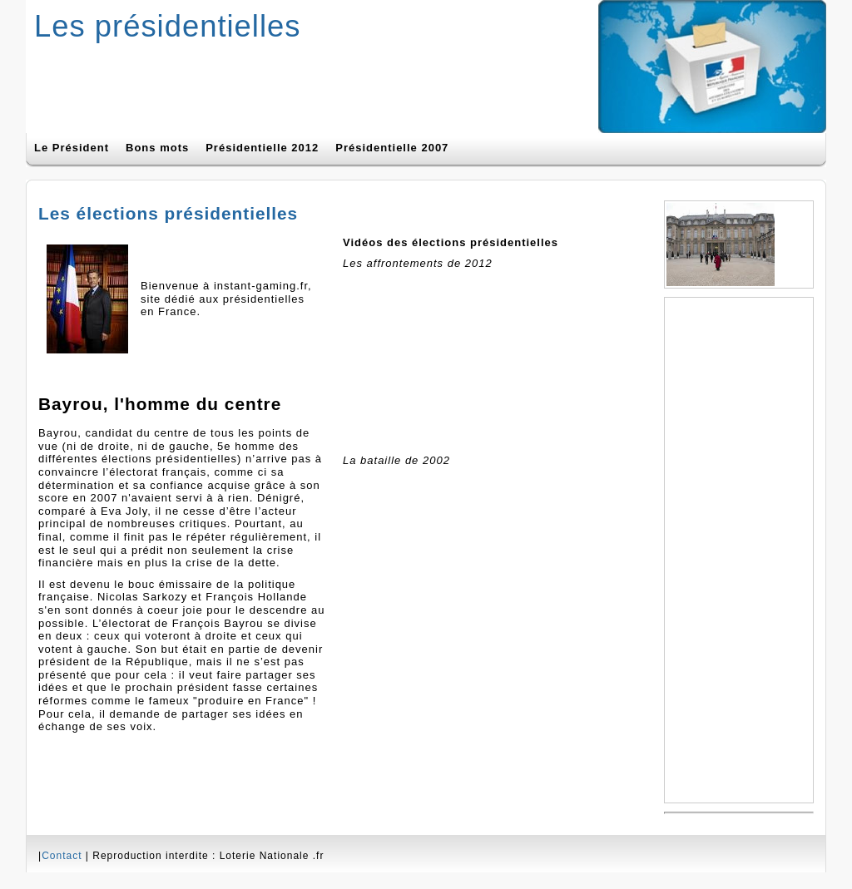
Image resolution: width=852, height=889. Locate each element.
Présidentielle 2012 (262, 147)
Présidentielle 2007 (391, 147)
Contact (62, 856)
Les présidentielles (167, 26)
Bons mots (157, 147)
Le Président (71, 147)
